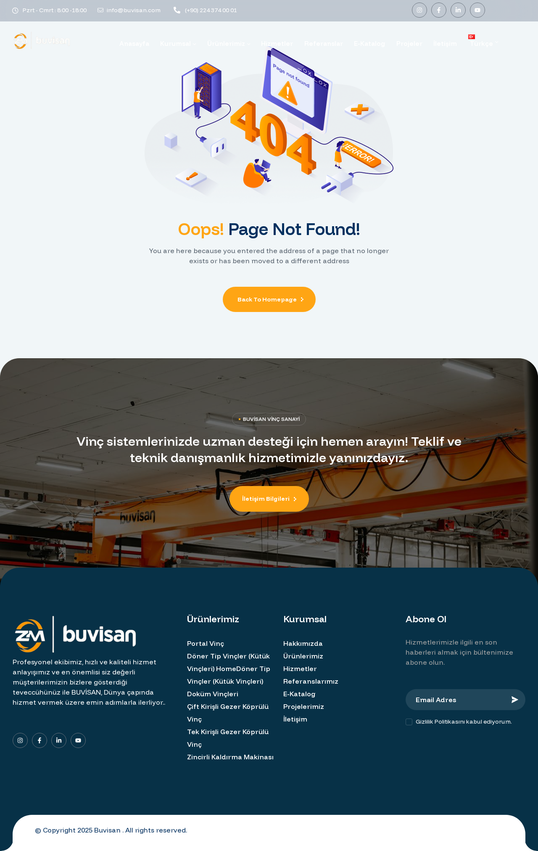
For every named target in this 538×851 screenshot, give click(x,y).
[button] (269, 499)
